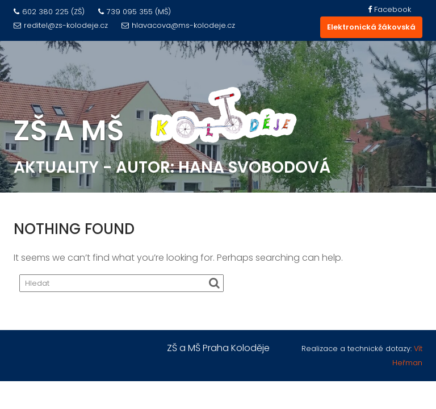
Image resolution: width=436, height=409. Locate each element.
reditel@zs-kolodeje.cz (61, 25)
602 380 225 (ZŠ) (49, 11)
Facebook (389, 9)
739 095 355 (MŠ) (134, 11)
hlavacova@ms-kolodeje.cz (178, 25)
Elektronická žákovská (371, 27)
